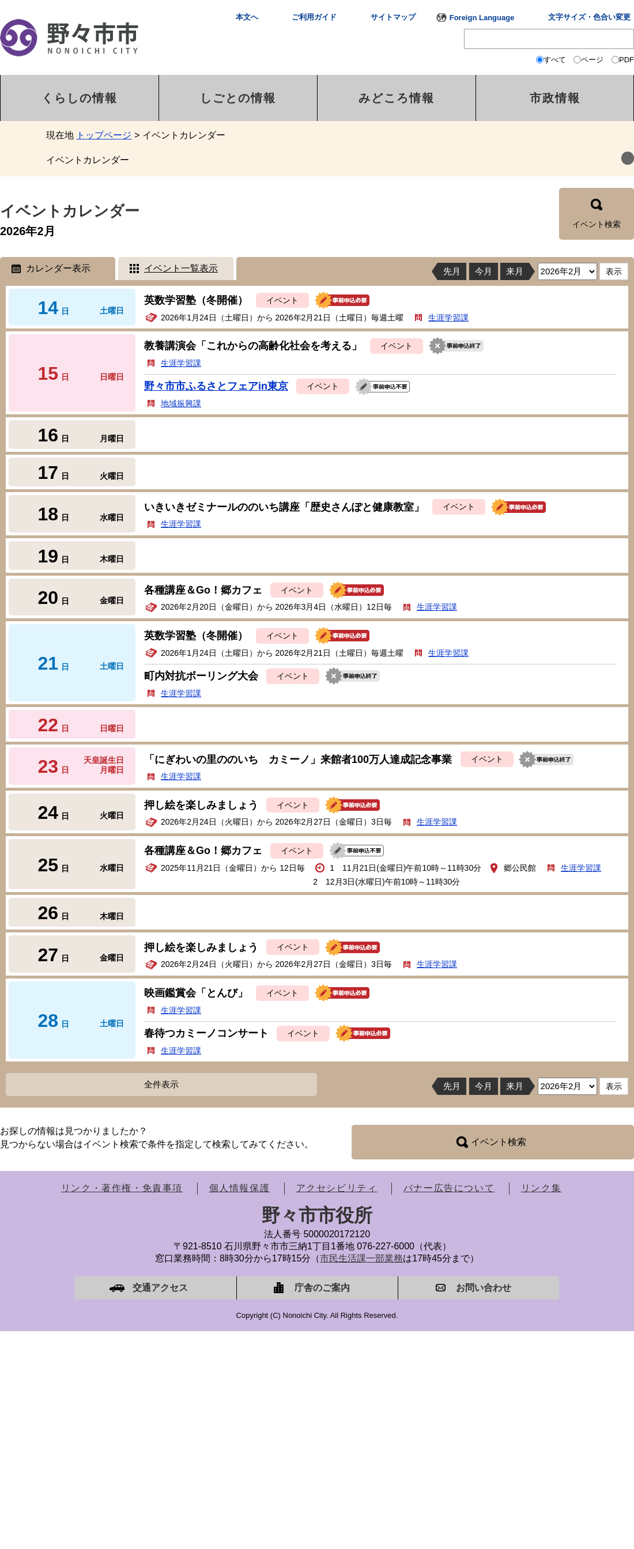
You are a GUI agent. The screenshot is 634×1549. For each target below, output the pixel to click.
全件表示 (161, 1084)
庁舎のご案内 (322, 1288)
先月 (452, 271)
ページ (592, 59)
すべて (555, 59)
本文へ (247, 17)
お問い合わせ (483, 1288)
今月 (483, 271)
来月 (514, 271)
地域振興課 (181, 403)
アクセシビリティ (337, 1188)
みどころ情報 (396, 98)
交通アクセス (160, 1288)
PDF (626, 59)
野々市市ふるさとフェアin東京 (216, 386)
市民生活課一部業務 (361, 1258)
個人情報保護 (239, 1188)
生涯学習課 (448, 317)
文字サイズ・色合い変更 (589, 17)
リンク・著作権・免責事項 (122, 1188)
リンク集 (541, 1188)
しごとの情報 (238, 98)
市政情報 (555, 98)
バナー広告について (449, 1188)
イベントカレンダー (87, 160)
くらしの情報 (79, 98)
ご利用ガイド (314, 17)
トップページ (103, 135)
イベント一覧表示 (181, 268)
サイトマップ (393, 17)
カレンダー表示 (58, 268)
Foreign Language (482, 17)
